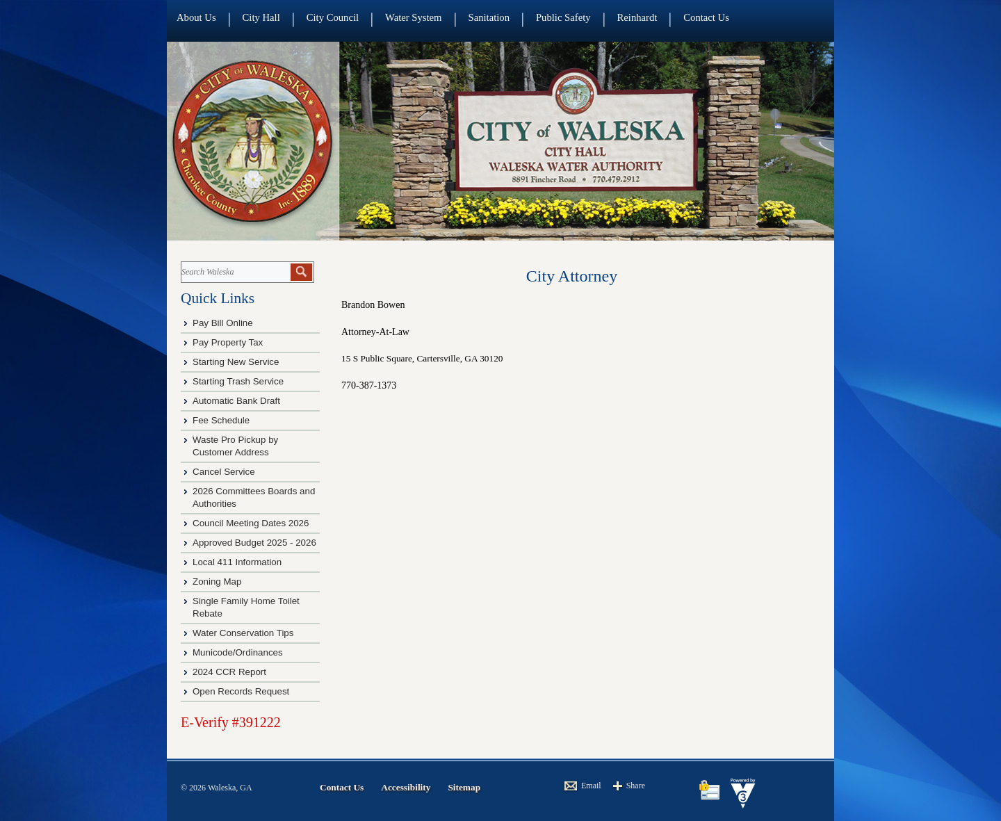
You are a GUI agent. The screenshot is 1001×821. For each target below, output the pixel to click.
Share (635, 785)
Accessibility (405, 787)
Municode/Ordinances (239, 652)
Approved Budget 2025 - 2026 (254, 542)
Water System (413, 17)
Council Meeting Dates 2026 (251, 523)
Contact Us (706, 17)
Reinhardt (637, 17)
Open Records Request (241, 691)
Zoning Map (217, 581)
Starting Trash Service (238, 381)
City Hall (261, 17)
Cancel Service (224, 471)
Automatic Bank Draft (238, 401)
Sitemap (464, 787)
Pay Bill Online (223, 323)
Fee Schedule (221, 420)
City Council (333, 17)
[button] (301, 272)
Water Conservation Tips (243, 633)
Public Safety (563, 17)
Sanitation (489, 17)
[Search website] (234, 272)
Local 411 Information (237, 562)
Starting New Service (236, 362)
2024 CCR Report (229, 672)
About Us (196, 17)
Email (591, 785)
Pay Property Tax (228, 342)
